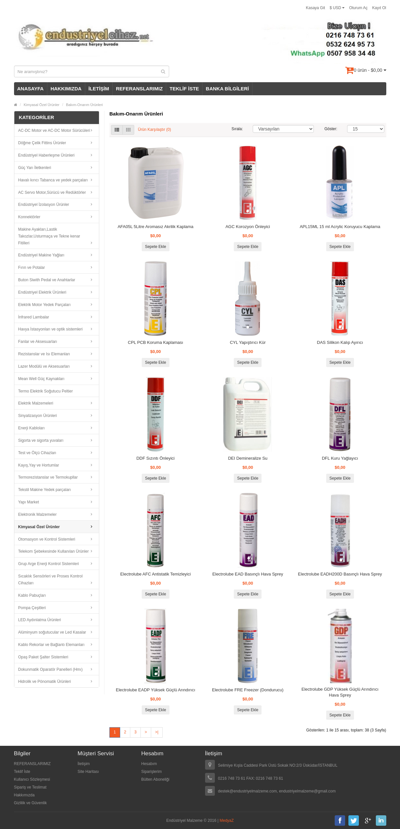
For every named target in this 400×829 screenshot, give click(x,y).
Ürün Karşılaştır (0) (154, 130)
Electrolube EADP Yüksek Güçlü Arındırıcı (155, 689)
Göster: (331, 129)
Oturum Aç (358, 8)
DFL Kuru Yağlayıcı (340, 458)
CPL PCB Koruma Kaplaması (155, 342)
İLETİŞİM (98, 88)
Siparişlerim (151, 771)
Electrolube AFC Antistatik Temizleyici (155, 574)
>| (156, 732)
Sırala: (237, 129)
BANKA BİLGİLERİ (227, 88)
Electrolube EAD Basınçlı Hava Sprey (247, 574)
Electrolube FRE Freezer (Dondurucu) (247, 689)
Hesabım (149, 763)
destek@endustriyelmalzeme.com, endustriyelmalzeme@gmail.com (277, 791)
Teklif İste (22, 771)
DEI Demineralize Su (247, 458)
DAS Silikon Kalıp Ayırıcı (340, 342)
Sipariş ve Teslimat (30, 787)
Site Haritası (88, 771)
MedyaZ (227, 820)
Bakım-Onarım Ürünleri (84, 105)
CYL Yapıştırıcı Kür (248, 342)
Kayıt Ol (379, 8)
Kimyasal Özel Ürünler (41, 105)
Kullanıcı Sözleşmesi (32, 779)
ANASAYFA (30, 88)
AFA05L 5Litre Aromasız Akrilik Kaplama (155, 226)
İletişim (84, 763)
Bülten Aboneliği (155, 779)
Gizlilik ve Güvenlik (30, 803)
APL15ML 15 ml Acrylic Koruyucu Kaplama (340, 226)
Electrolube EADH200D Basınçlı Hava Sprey (340, 574)
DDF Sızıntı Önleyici (155, 458)
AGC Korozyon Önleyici (247, 226)
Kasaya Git (315, 8)
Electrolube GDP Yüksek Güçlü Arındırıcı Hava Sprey (339, 692)
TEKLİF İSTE (184, 88)
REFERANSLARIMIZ (139, 88)
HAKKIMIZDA (66, 88)
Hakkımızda (24, 795)
